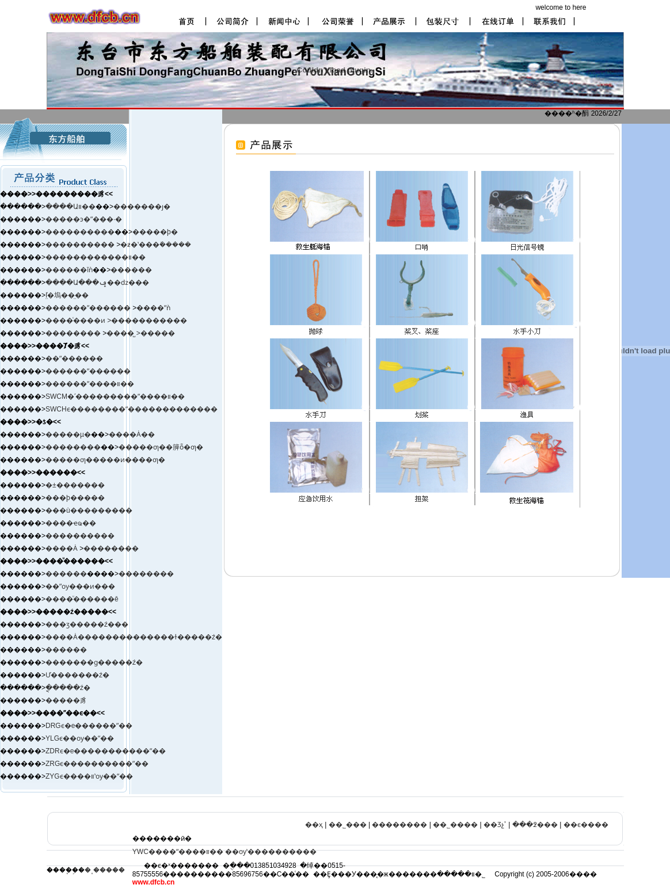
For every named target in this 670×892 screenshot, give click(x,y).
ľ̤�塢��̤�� (67, 295)
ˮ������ (109, 308)
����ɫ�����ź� (184, 637)
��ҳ (314, 825)
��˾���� (455, 825)
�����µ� (68, 434)
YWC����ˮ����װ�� (177, 852)
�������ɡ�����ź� (94, 662)
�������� (73, 333)
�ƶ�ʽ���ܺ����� (155, 245)
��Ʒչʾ (495, 825)
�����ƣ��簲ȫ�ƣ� (161, 447)
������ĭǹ (69, 270)
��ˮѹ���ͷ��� (80, 586)
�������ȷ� (141, 207)
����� (157, 333)
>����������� (147, 321)
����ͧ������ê (82, 599)
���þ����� (75, 498)
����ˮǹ (153, 308)
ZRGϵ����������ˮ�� (97, 764)
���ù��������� (88, 510)
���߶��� (535, 825)
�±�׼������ (75, 485)
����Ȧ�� (132, 434)
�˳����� (105, 870)
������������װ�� (95, 257)
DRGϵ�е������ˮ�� (88, 726)
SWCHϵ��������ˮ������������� (131, 409)
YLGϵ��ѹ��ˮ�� (79, 738)
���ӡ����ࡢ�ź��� (86, 624)
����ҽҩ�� (70, 523)
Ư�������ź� (77, 675)
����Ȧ (61, 548)
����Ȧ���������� (96, 637)
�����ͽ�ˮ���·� (83, 219)
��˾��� (348, 825)
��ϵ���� (586, 825)
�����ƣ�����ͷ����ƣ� (105, 460)
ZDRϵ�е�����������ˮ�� (105, 751)
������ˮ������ (88, 371)
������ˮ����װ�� (89, 384)
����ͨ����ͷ (76, 321)
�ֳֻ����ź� (67, 688)
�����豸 (66, 700)
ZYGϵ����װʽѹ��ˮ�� (89, 776)
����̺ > (123, 333)
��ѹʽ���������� (271, 852)
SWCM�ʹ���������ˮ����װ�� (115, 396)
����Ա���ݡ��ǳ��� (97, 283)
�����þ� (155, 232)
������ (131, 270)
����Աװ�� (70, 207)
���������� (80, 232)
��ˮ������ (74, 358)
